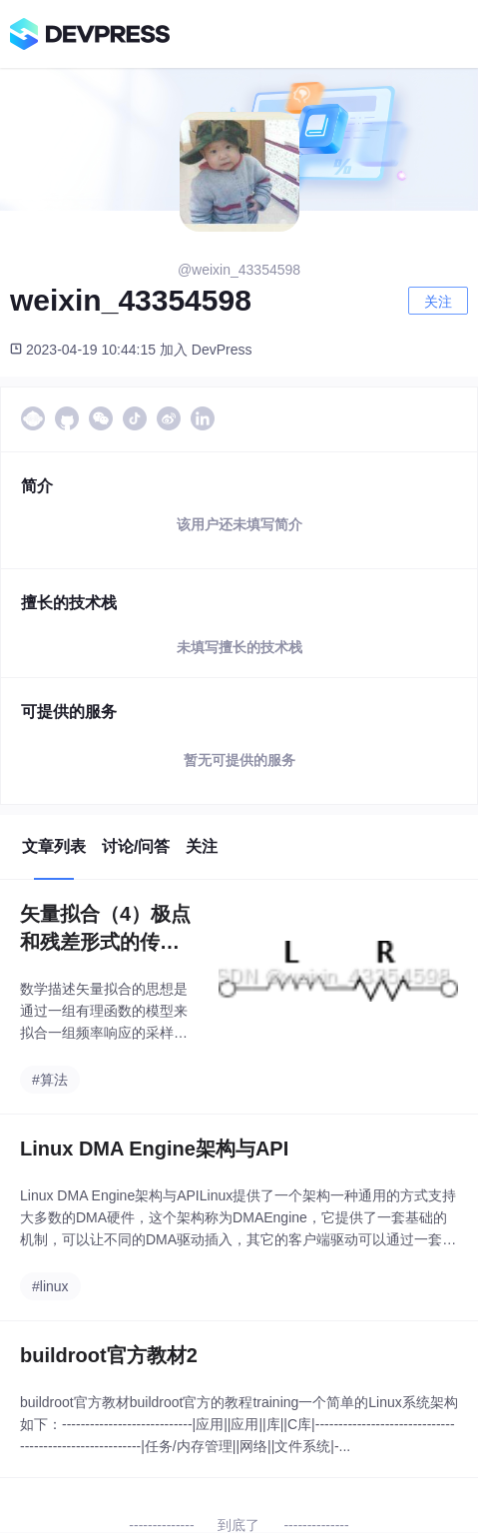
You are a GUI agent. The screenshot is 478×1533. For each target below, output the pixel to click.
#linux (50, 1286)
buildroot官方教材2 (109, 1355)
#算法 (50, 1080)
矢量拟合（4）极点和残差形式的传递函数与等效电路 (105, 929)
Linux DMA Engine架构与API (154, 1148)
